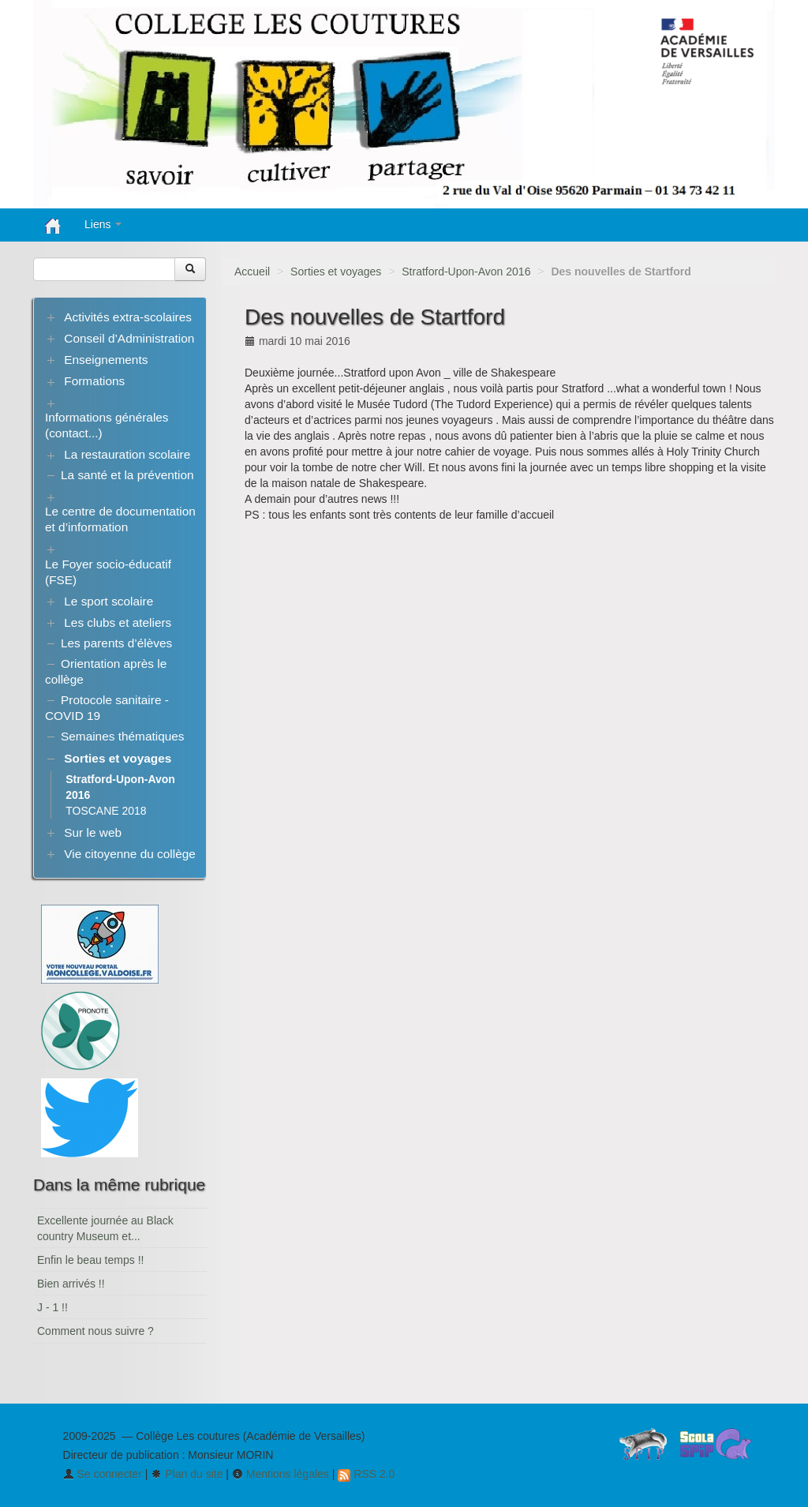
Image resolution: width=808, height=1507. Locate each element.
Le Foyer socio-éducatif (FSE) (108, 572)
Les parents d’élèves (116, 643)
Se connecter (102, 1474)
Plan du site (187, 1474)
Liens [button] (103, 224)
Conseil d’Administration (129, 338)
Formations (94, 381)
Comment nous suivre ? (95, 1331)
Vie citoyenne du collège (130, 853)
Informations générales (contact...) (107, 425)
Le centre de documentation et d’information (120, 519)
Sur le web (93, 832)
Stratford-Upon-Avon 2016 (466, 271)
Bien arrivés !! (71, 1283)
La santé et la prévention (127, 475)
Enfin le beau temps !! (90, 1260)
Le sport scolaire (108, 601)
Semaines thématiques (123, 736)
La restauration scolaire (127, 454)
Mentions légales (280, 1474)
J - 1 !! (52, 1307)
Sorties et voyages (335, 271)
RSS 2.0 (366, 1474)
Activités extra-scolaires (128, 317)
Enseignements (106, 359)
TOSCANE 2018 (105, 810)
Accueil (252, 271)
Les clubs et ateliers (117, 622)
